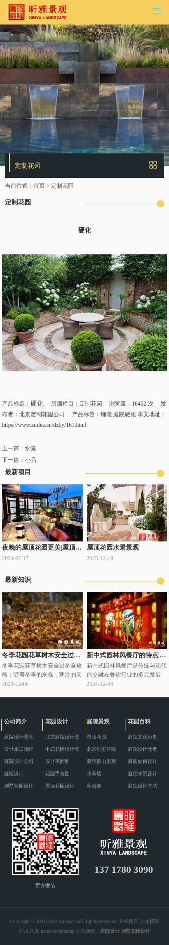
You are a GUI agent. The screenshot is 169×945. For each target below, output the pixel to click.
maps (46, 931)
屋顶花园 (96, 737)
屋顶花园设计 (60, 786)
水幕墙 (94, 773)
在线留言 (128, 921)
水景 (30, 449)
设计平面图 (57, 761)
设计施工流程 (18, 749)
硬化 (37, 403)
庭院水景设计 (142, 773)
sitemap (66, 931)
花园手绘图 (57, 773)
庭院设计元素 (142, 749)
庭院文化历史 (142, 737)
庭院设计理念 (18, 737)
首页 (39, 186)
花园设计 (56, 722)
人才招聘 (149, 921)
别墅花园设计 (18, 786)
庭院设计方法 (142, 786)
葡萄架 (94, 786)
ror (55, 931)
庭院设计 (14, 773)
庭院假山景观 (101, 761)
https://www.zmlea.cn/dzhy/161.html (44, 425)
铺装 (106, 414)
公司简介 (15, 722)
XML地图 (29, 931)
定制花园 (62, 186)
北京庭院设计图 (62, 737)
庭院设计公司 (18, 761)
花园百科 (139, 722)
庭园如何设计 (142, 761)
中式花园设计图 (62, 749)
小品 (30, 460)
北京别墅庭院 (101, 749)
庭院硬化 (124, 414)
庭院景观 (98, 722)
